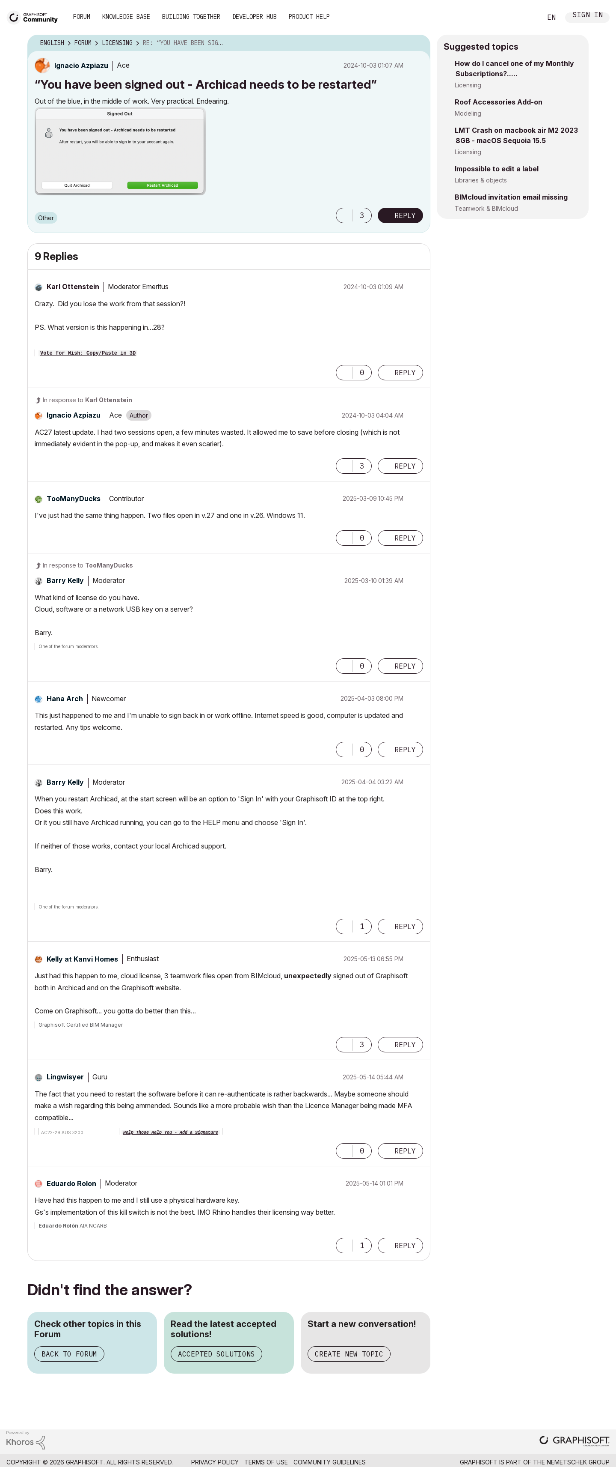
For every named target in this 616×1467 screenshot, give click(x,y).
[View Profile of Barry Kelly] (65, 580)
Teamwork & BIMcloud (486, 208)
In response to (87, 399)
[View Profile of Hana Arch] (65, 698)
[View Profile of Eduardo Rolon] (71, 1183)
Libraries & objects (481, 180)
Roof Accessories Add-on (498, 102)
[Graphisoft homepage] (574, 1442)
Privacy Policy (215, 1462)
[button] (120, 151)
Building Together (191, 17)
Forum (81, 17)
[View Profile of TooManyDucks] (74, 498)
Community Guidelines (329, 1462)
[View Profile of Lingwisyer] (65, 1077)
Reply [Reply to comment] (405, 372)
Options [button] (418, 43)
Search (525, 17)
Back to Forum (69, 1354)
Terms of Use (266, 1462)
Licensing (468, 85)
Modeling (468, 113)
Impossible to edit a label (497, 168)
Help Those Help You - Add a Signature (170, 1132)
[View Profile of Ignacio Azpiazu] (81, 65)
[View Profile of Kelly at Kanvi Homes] (82, 959)
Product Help (309, 17)
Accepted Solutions (216, 1354)
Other (46, 217)
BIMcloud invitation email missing (511, 197)
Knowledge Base (126, 17)
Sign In (588, 15)
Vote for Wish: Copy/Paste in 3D (88, 353)
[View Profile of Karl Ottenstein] (73, 286)
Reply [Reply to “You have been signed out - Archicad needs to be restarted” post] (405, 215)
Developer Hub (254, 17)
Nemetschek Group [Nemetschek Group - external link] (578, 1462)
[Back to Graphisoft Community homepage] (35, 16)
